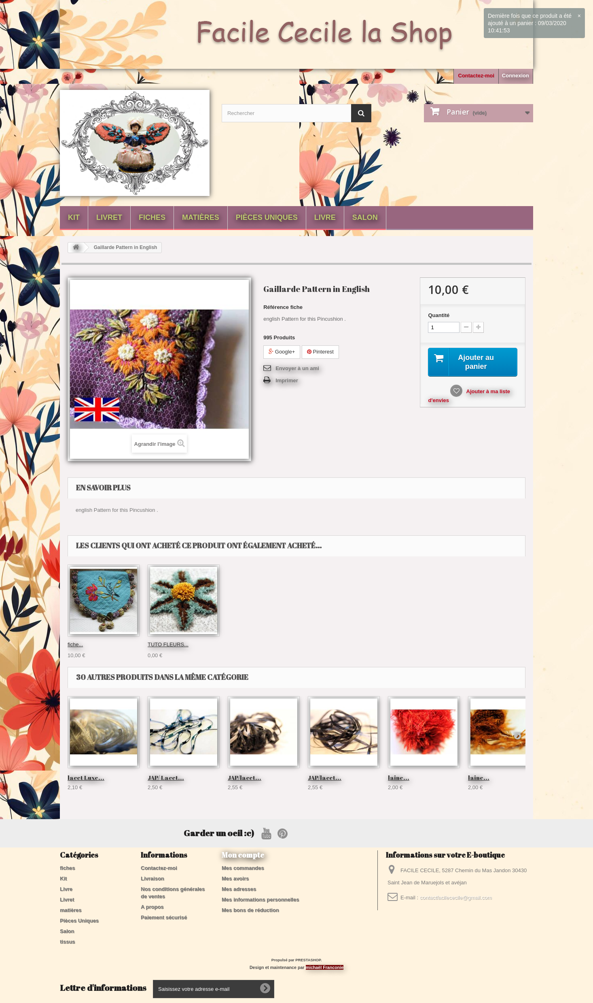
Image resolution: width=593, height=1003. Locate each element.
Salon (365, 217)
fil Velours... (161, 644)
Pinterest (320, 352)
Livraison (152, 878)
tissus (67, 942)
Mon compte (243, 855)
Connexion (515, 75)
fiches (152, 217)
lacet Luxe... (86, 777)
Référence (276, 307)
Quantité (438, 315)
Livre (325, 217)
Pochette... (80, 644)
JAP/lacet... (244, 777)
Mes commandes (243, 868)
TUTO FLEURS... (328, 644)
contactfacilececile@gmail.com (456, 897)
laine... (398, 777)
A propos (152, 907)
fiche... (235, 644)
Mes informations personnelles (260, 900)
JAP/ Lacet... (166, 777)
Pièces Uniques (267, 217)
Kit (74, 217)
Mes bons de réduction (250, 910)
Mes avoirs (235, 878)
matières (200, 217)
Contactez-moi (476, 75)
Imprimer (286, 380)
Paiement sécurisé (164, 917)
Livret (109, 217)
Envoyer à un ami (297, 368)
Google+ (282, 352)
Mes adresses (239, 889)
